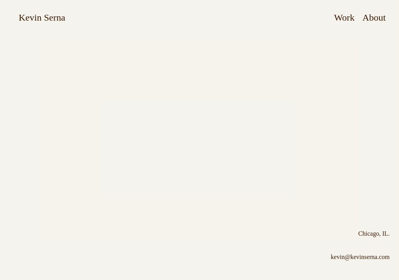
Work (344, 17)
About (374, 17)
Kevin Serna (42, 17)
